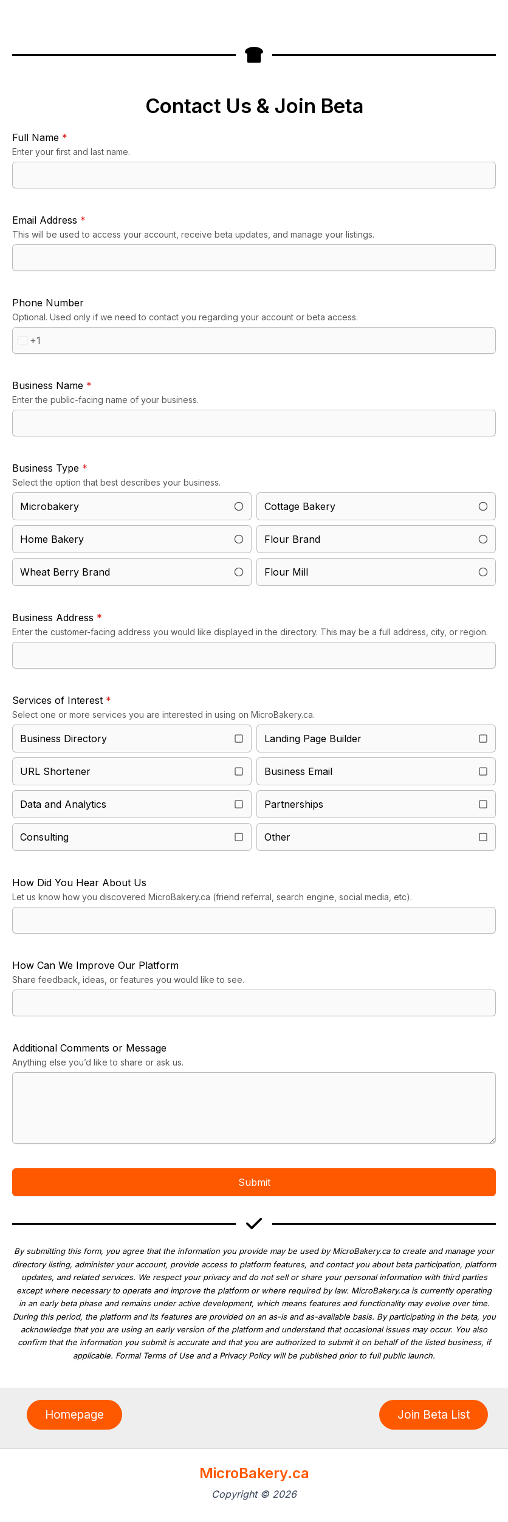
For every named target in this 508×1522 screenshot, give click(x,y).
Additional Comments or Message (89, 1048)
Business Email (298, 771)
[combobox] (27, 340)
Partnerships (293, 804)
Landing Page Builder (313, 738)
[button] (74, 1415)
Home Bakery (52, 539)
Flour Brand (292, 539)
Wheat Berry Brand (65, 572)
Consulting (44, 837)
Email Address (49, 220)
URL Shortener (55, 771)
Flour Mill (286, 572)
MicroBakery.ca (254, 1473)
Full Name (39, 137)
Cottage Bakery (299, 506)
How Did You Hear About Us (79, 882)
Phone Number (48, 303)
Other (277, 837)
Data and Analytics (63, 804)
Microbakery (49, 506)
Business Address (57, 617)
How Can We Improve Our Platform (95, 965)
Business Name (52, 385)
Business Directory (63, 738)
